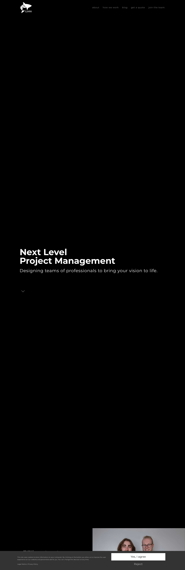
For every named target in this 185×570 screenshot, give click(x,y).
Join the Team (156, 7)
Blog (124, 7)
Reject (138, 564)
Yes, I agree (138, 556)
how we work (111, 7)
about (95, 7)
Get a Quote (138, 7)
